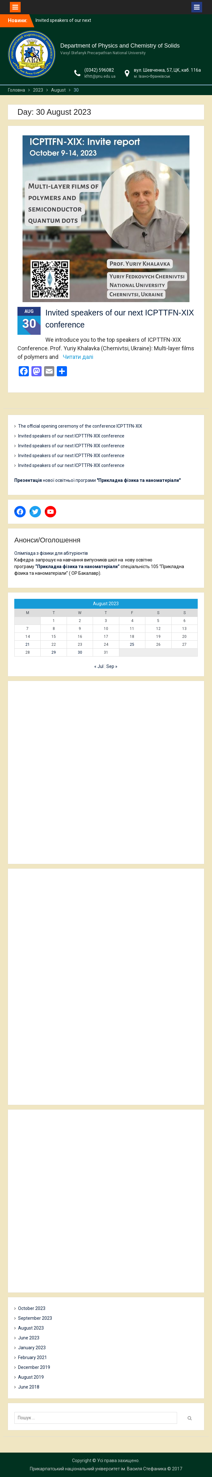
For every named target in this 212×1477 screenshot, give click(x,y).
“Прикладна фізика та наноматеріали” (77, 566)
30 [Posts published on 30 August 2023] (80, 652)
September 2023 (35, 1318)
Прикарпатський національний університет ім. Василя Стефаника (98, 1468)
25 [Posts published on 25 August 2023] (132, 644)
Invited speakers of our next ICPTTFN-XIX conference (71, 435)
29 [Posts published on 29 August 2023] (53, 652)
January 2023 (32, 1347)
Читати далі (78, 356)
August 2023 (31, 1328)
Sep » (111, 666)
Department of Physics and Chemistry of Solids (120, 45)
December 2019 (34, 1367)
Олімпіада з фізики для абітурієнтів (51, 553)
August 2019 (31, 1377)
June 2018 (28, 1387)
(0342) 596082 (99, 70)
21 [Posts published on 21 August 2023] (27, 644)
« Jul (98, 666)
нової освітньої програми (97, 480)
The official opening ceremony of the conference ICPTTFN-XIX (80, 426)
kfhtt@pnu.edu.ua (100, 76)
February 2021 (32, 1357)
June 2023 (28, 1337)
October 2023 (31, 1308)
